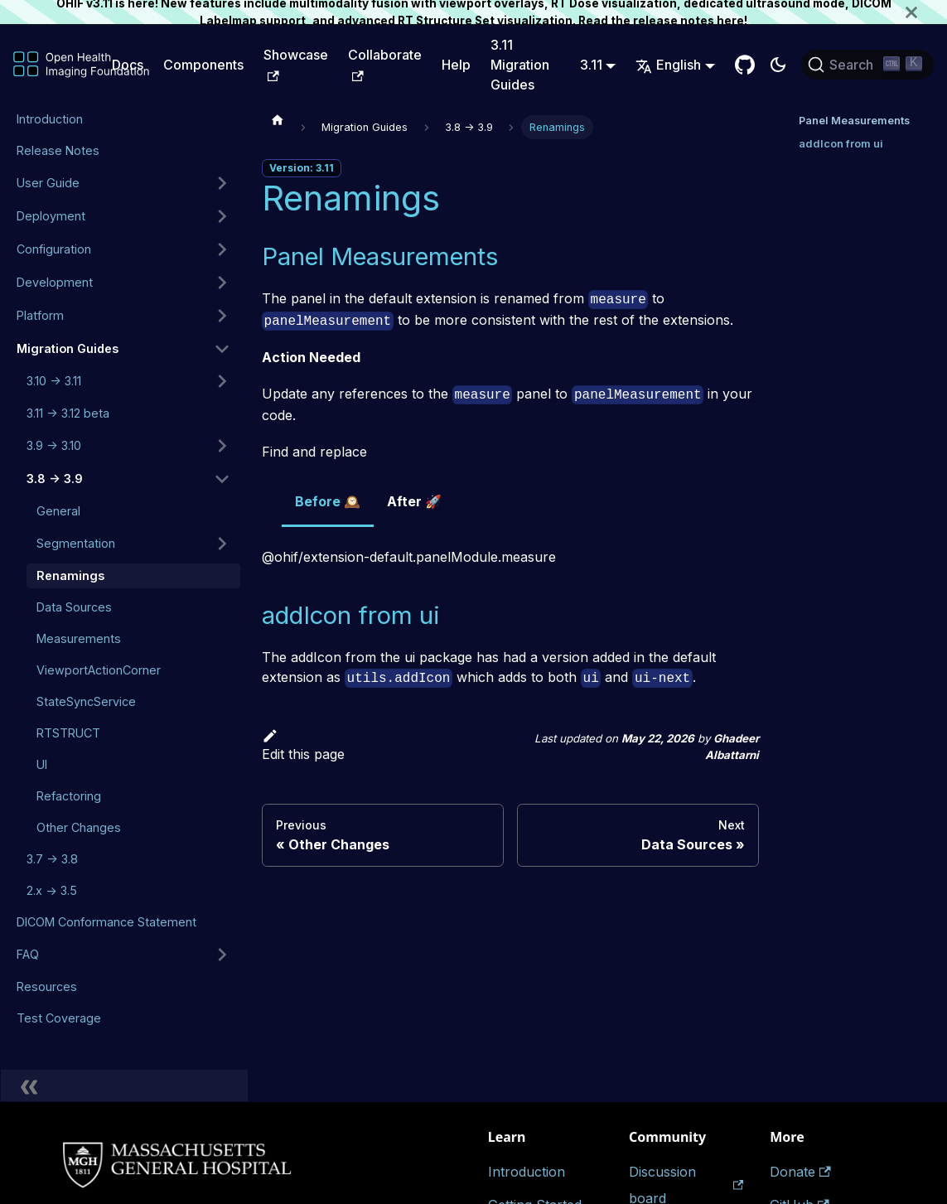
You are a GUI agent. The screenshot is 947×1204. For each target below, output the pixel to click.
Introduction (50, 119)
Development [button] (55, 282)
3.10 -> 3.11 (54, 381)
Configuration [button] (54, 249)
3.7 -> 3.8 (52, 859)
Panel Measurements (854, 120)
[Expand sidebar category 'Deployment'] (222, 216)
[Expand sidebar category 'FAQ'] (222, 954)
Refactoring (68, 796)
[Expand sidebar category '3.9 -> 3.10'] (222, 446)
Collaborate (385, 63)
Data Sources (74, 607)
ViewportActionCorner (98, 670)
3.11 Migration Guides (519, 64)
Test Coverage (59, 1018)
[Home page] (277, 119)
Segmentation (75, 543)
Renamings (70, 575)
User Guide (48, 183)
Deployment (51, 216)
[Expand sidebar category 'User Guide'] (222, 183)
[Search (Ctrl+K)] (867, 65)
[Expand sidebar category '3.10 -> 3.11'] (222, 381)
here (730, 20)
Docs (127, 64)
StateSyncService (86, 701)
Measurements (78, 638)
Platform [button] (40, 315)
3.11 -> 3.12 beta (68, 413)
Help (456, 64)
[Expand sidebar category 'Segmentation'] (222, 543)
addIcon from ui (841, 144)
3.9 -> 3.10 (54, 445)
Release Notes (58, 150)
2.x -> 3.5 (52, 890)
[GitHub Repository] (745, 64)
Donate (800, 1171)
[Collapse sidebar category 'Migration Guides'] (222, 349)
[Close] (926, 12)
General (58, 511)
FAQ (28, 954)
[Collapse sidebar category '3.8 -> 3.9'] (222, 479)
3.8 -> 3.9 (55, 478)
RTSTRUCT (68, 733)
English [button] (668, 64)
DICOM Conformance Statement (106, 922)
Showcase (295, 63)
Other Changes (78, 827)
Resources (47, 986)
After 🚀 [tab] (414, 501)
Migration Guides (67, 348)
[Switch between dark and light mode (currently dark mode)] (778, 64)
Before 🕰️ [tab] (327, 501)
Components (203, 64)
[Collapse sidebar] (124, 1085)
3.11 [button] (591, 64)
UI (41, 764)
